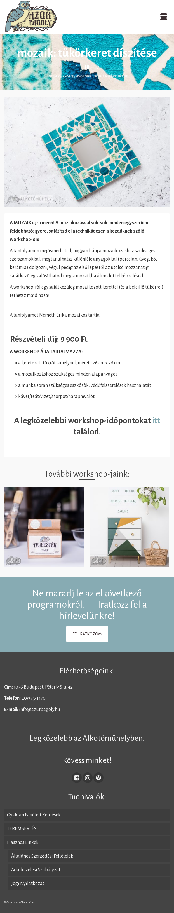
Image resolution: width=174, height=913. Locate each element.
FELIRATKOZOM (87, 634)
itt (155, 420)
